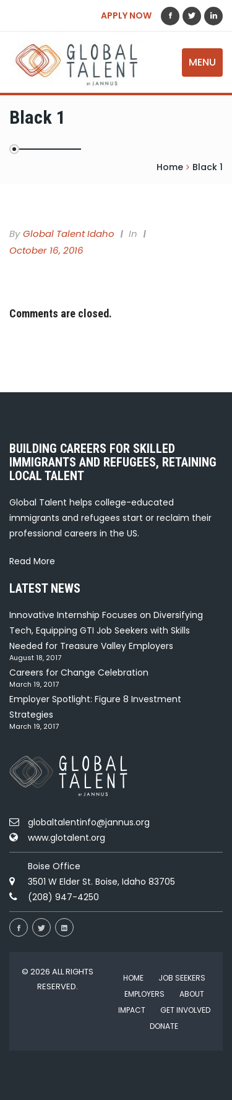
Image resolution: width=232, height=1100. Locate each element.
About (191, 994)
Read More (32, 561)
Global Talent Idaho (68, 233)
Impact (131, 1010)
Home (133, 978)
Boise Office (54, 866)
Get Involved (185, 1010)
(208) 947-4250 (63, 897)
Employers (144, 994)
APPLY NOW (126, 15)
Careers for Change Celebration (78, 672)
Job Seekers (181, 978)
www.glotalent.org (66, 837)
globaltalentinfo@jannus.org (89, 822)
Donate (164, 1026)
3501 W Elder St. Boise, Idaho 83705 (101, 881)
